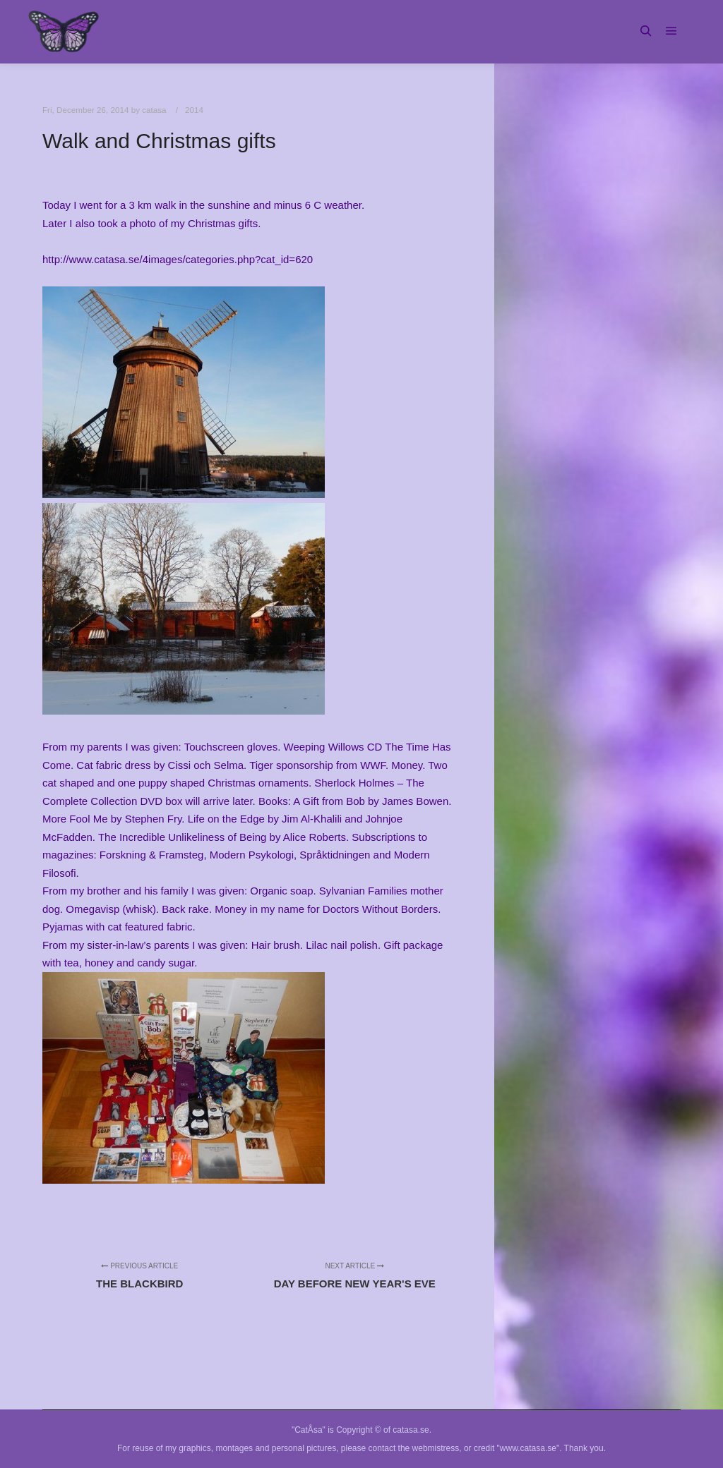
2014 (194, 109)
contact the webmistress (414, 1448)
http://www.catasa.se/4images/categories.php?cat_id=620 (177, 259)
